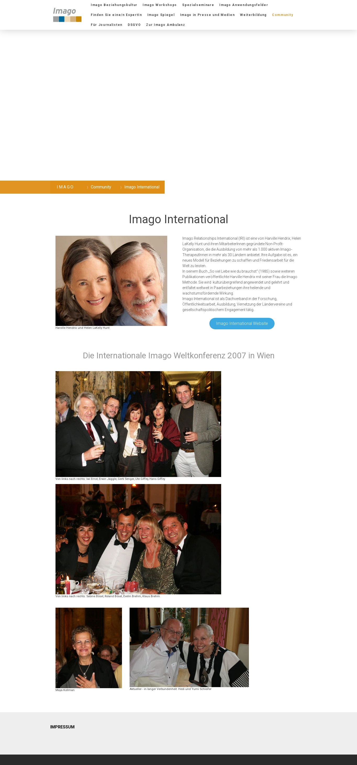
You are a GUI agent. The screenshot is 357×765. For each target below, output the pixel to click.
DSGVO (134, 25)
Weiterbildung (253, 15)
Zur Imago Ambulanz (165, 25)
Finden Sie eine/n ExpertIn (116, 15)
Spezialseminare (198, 5)
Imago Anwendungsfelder (243, 5)
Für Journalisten (106, 25)
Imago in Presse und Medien (207, 15)
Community (282, 15)
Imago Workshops (160, 5)
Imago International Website (242, 323)
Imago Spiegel (161, 15)
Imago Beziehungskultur (114, 5)
